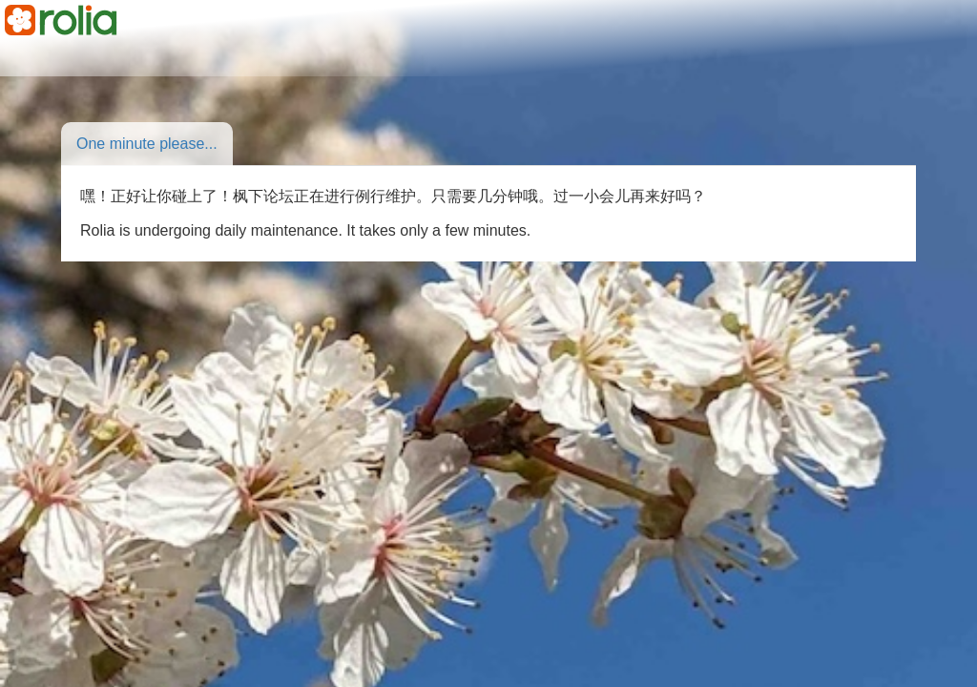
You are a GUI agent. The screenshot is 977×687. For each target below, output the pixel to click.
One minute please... (147, 143)
